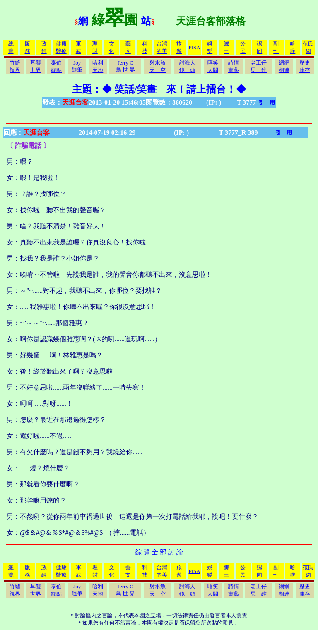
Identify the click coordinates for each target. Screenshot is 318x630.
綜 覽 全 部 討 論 (159, 552)
